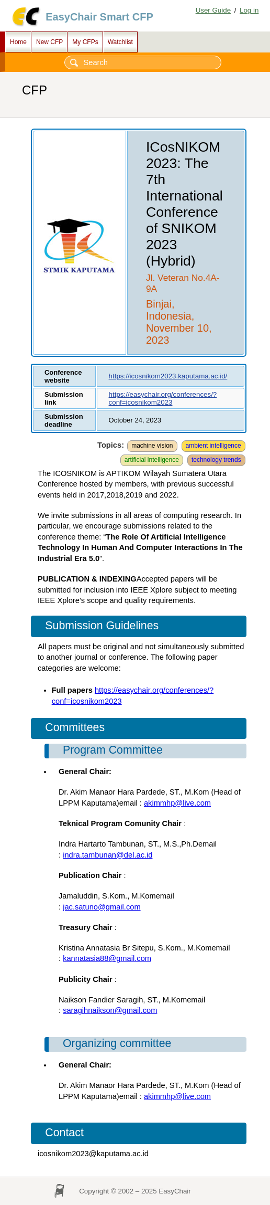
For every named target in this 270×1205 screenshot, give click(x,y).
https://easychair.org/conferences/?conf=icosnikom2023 (163, 398)
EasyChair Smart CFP (99, 17)
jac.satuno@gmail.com (101, 907)
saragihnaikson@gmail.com (110, 1010)
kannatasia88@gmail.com (107, 958)
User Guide (213, 10)
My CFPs (85, 42)
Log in (249, 10)
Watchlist (120, 42)
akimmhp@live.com (177, 803)
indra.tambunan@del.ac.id (107, 855)
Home (18, 42)
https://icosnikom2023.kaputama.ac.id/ (168, 376)
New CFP (49, 42)
